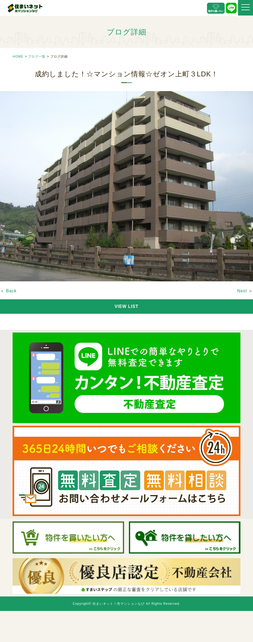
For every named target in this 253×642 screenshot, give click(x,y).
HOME (18, 56)
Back (11, 291)
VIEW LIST (127, 306)
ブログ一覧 (36, 56)
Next (242, 291)
